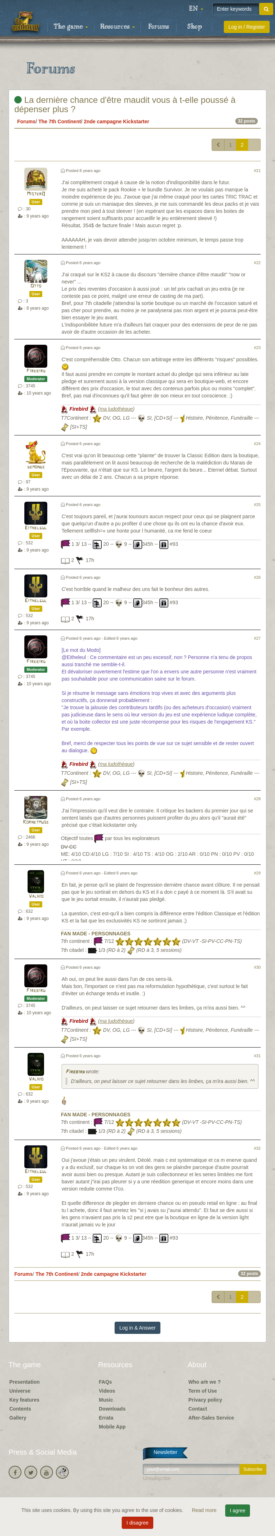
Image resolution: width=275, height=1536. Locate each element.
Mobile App (112, 1427)
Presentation (24, 1382)
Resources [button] (117, 27)
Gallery (17, 1418)
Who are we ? (204, 1382)
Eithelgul (36, 528)
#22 (257, 263)
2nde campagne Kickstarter (116, 121)
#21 (257, 170)
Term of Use (202, 1391)
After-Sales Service (211, 1418)
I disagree (137, 1523)
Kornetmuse (36, 822)
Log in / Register (246, 27)
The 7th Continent (59, 121)
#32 (257, 1148)
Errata (106, 1418)
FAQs (105, 1382)
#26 (257, 577)
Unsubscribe (157, 1478)
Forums (158, 27)
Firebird (35, 371)
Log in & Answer (137, 1328)
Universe (19, 1391)
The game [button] (71, 27)
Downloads (112, 1409)
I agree (238, 1510)
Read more (205, 1510)
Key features (24, 1400)
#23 (257, 347)
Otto (35, 286)
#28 (257, 799)
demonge (36, 467)
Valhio (36, 896)
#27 (257, 638)
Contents (20, 1409)
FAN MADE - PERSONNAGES (95, 933)
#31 (257, 1056)
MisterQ (36, 194)
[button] (196, 9)
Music (106, 1400)
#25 (257, 504)
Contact (197, 1409)
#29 (257, 873)
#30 (257, 967)
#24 (257, 444)
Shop (194, 27)
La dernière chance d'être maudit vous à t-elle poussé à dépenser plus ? (125, 104)
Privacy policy (205, 1400)
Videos (107, 1391)
